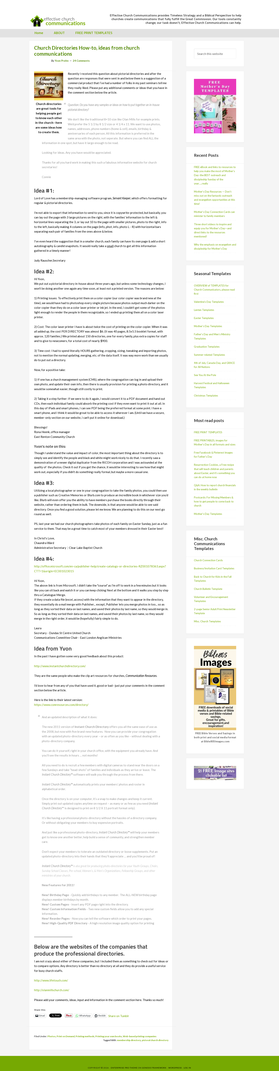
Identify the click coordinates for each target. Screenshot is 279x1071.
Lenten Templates (204, 309)
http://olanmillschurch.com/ (51, 990)
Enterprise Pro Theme (124, 1068)
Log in (187, 1068)
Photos (51, 1036)
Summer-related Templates (209, 354)
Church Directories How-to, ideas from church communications (87, 51)
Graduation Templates (207, 346)
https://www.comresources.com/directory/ (61, 704)
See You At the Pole (205, 375)
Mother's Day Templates (208, 513)
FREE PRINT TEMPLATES (208, 432)
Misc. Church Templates (207, 621)
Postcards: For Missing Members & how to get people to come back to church (214, 501)
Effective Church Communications (60, 19)
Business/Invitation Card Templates (214, 568)
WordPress (175, 1068)
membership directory (129, 1040)
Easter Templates (204, 318)
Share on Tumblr (118, 1015)
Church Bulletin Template (208, 588)
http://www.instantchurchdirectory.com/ (60, 666)
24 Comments (81, 60)
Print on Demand (66, 1036)
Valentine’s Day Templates (209, 301)
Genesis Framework (154, 1068)
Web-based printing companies (139, 1036)
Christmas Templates (206, 395)
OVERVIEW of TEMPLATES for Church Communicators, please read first (214, 289)
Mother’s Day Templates (208, 326)
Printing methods (85, 1036)
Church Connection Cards (208, 560)
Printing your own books (108, 1036)
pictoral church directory (155, 1040)
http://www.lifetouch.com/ (51, 980)
